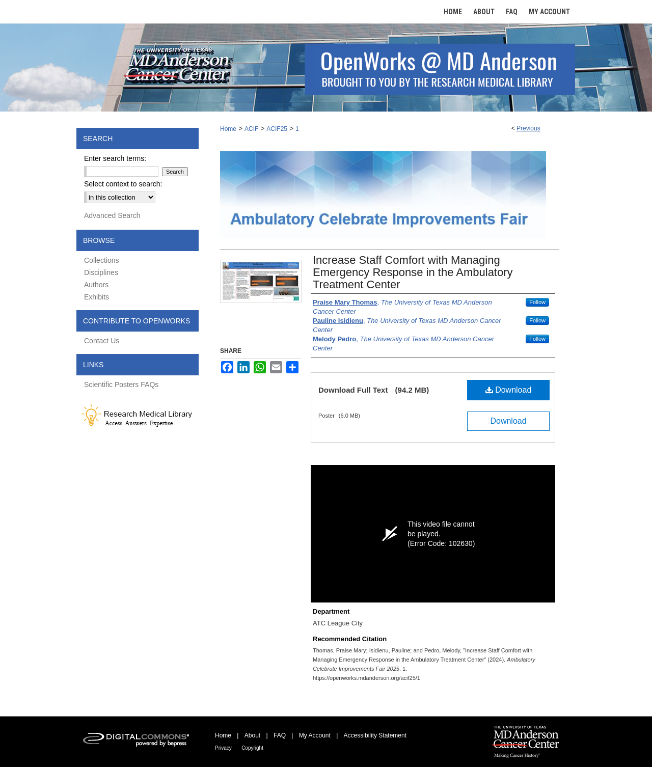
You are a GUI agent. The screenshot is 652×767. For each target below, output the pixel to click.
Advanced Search (112, 215)
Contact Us (101, 341)
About (252, 735)
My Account (315, 735)
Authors (96, 285)
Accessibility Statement (375, 735)
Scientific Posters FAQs (121, 384)
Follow (537, 302)
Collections (101, 260)
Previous (528, 128)
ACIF (251, 128)
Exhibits (96, 297)
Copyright (252, 748)
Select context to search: (123, 184)
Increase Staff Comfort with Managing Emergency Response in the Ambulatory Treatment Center (413, 272)
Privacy (223, 748)
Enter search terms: (115, 158)
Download (508, 390)
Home (228, 128)
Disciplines (101, 272)
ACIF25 (276, 128)
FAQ (280, 735)
